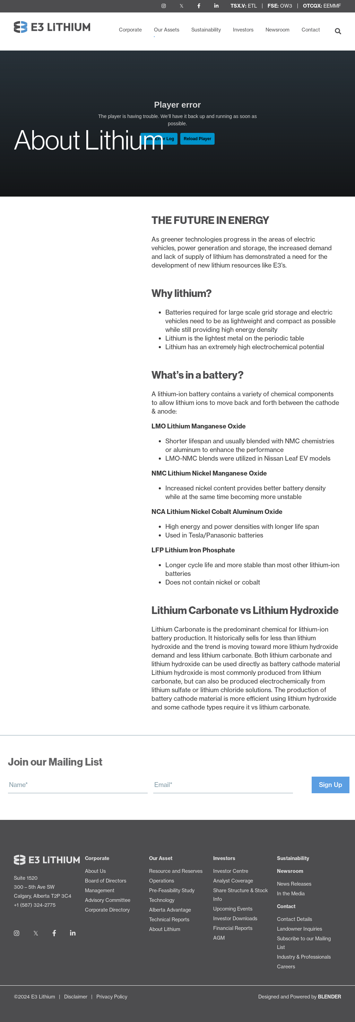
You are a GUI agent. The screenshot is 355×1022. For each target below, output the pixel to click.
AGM (219, 938)
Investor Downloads (235, 918)
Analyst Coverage (233, 881)
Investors (243, 30)
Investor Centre (230, 871)
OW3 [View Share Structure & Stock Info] (280, 6)
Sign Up (330, 785)
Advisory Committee (107, 900)
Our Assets (166, 30)
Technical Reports (40, 305)
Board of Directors (105, 881)
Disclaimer (75, 997)
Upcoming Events (232, 909)
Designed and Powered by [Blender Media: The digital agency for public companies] (299, 997)
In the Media (291, 893)
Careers (286, 967)
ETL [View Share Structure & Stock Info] (244, 6)
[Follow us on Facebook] (198, 5)
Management (99, 890)
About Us (95, 871)
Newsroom (277, 30)
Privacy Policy (111, 997)
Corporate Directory (107, 910)
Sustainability (206, 30)
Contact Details (294, 919)
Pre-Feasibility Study (43, 268)
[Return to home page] (52, 27)
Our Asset (160, 858)
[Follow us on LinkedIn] (216, 5)
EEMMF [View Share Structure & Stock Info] (322, 6)
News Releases (294, 884)
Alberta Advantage (41, 293)
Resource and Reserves (48, 243)
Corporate (130, 30)
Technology (30, 280)
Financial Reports (232, 928)
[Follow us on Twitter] (181, 5)
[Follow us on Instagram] (164, 5)
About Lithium (41, 318)
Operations (30, 255)
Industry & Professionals (304, 957)
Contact (311, 30)
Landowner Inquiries (299, 929)
